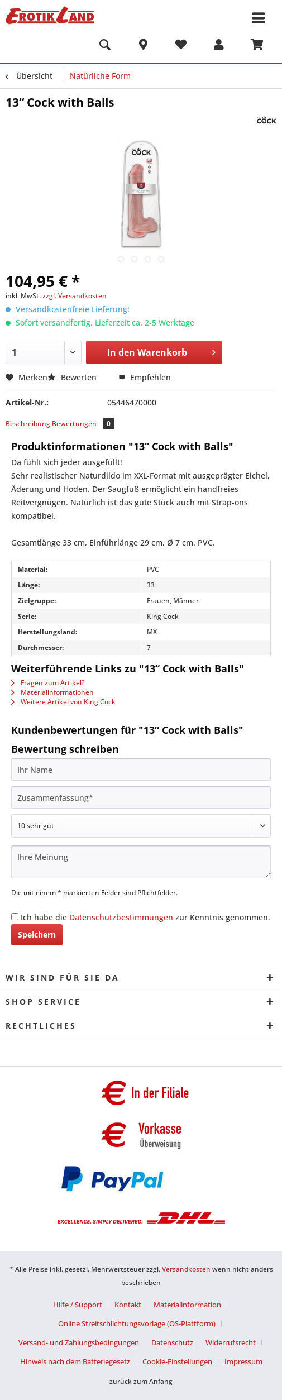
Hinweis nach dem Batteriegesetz (75, 1361)
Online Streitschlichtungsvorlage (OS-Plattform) (137, 1323)
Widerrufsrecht (230, 1342)
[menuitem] (105, 46)
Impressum (243, 1361)
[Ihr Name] (141, 769)
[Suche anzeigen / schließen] (105, 46)
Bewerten (73, 377)
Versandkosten (186, 1269)
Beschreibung (28, 423)
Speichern (37, 934)
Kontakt (127, 1304)
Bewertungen (83, 423)
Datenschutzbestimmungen (121, 917)
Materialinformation (187, 1304)
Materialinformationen (52, 692)
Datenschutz (172, 1342)
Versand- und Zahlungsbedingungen (78, 1342)
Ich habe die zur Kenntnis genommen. (145, 917)
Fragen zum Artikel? (47, 682)
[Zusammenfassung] (141, 797)
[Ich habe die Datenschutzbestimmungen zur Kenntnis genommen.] (14, 916)
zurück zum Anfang (141, 1381)
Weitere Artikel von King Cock (63, 701)
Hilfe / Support (77, 1304)
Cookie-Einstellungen (177, 1361)
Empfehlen (144, 377)
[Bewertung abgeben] (141, 826)
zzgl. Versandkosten (74, 295)
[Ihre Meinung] (141, 861)
